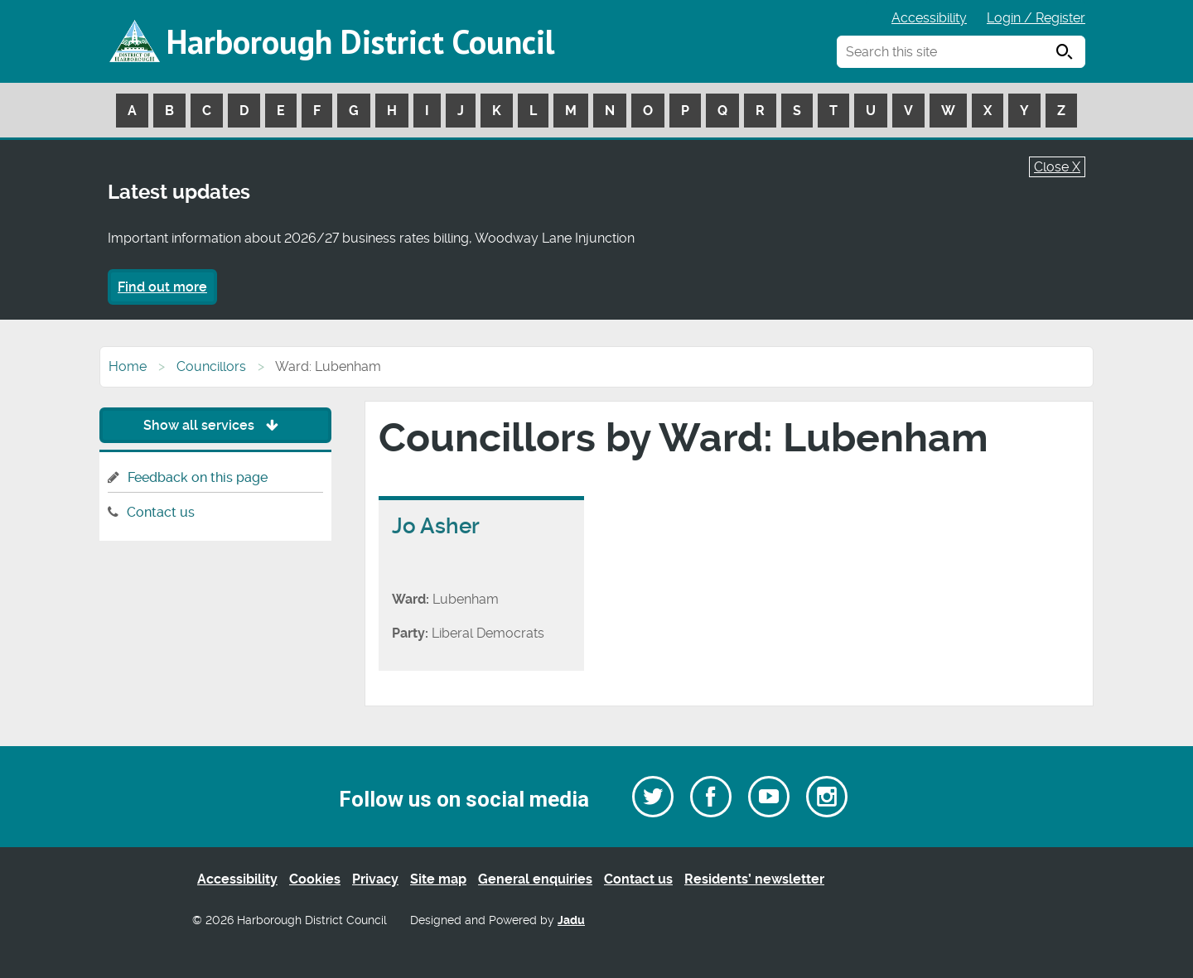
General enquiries (535, 879)
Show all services (215, 425)
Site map (438, 879)
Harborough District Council (360, 41)
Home (128, 366)
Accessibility (929, 18)
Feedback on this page (198, 477)
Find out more (162, 287)
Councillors (211, 366)
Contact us (161, 512)
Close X (1057, 167)
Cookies (315, 879)
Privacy (375, 879)
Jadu (571, 920)
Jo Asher (436, 525)
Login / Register (1036, 18)
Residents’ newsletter (754, 879)
